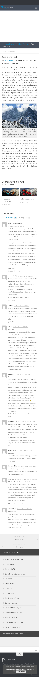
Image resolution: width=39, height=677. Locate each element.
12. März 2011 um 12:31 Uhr (28, 466)
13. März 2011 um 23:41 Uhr (24, 509)
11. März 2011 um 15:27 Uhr (21, 306)
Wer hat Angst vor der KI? (13, 627)
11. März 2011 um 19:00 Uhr (27, 421)
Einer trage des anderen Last (14, 559)
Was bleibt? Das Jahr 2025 (13, 617)
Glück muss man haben (27, 199)
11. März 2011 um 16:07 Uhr (20, 327)
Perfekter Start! (9, 593)
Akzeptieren (21, 671)
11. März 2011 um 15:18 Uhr (25, 276)
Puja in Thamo (9, 584)
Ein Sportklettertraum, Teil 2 (13, 608)
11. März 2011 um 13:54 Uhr (16, 226)
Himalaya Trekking (22, 44)
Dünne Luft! (8, 588)
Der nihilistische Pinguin (12, 598)
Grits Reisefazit (9, 564)
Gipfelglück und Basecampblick (15, 574)
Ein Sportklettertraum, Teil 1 (13, 613)
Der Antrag (8, 579)
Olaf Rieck (9, 61)
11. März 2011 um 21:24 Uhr (25, 450)
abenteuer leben (7, 44)
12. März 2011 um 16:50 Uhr (29, 479)
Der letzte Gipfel (10, 569)
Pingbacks (24, 218)
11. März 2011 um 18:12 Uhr (22, 374)
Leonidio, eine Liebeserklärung (14, 622)
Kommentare (10, 218)
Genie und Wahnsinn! (11, 603)
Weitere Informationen (28, 669)
